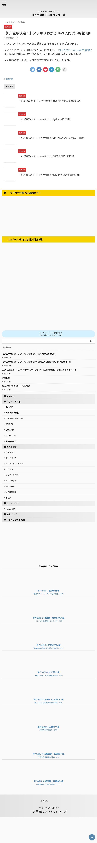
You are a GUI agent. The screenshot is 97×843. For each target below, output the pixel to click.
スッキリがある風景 (16, 545)
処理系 (10, 521)
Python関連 (12, 533)
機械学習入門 (13, 451)
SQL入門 (11, 429)
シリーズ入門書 (14, 401)
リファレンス (13, 527)
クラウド (11, 485)
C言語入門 (11, 436)
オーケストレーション (17, 478)
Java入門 (11, 407)
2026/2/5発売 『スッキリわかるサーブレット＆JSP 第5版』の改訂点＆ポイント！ (39, 369)
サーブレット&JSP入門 (17, 422)
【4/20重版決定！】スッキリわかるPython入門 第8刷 (46, 119)
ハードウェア (13, 499)
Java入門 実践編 (14, 414)
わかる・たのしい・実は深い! (49, 833)
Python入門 (12, 443)
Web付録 (6, 377)
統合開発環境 (13, 514)
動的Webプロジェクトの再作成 (16, 385)
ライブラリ (12, 463)
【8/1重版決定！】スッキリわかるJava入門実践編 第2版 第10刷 (51, 174)
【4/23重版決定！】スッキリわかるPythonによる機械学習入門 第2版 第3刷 (36, 361)
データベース (13, 470)
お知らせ (11, 396)
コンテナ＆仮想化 (15, 492)
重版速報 (9, 79)
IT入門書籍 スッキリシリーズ (48, 15)
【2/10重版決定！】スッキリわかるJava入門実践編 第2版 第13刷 (51, 100)
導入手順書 (12, 457)
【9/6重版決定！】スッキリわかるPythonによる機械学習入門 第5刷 (53, 137)
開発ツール (12, 506)
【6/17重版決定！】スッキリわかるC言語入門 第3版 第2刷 (48, 156)
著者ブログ (12, 540)
